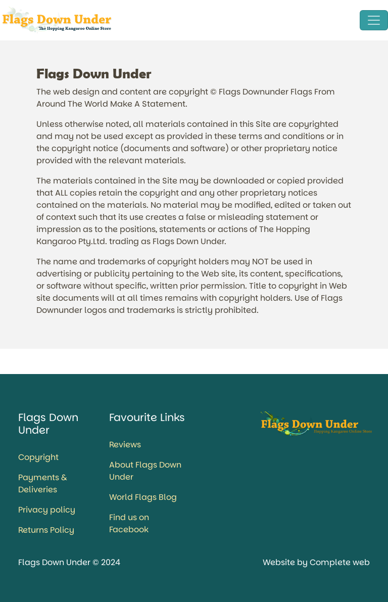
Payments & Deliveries (42, 483)
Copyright (38, 457)
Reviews (125, 444)
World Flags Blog (143, 497)
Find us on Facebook (129, 523)
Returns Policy (46, 530)
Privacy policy (46, 510)
